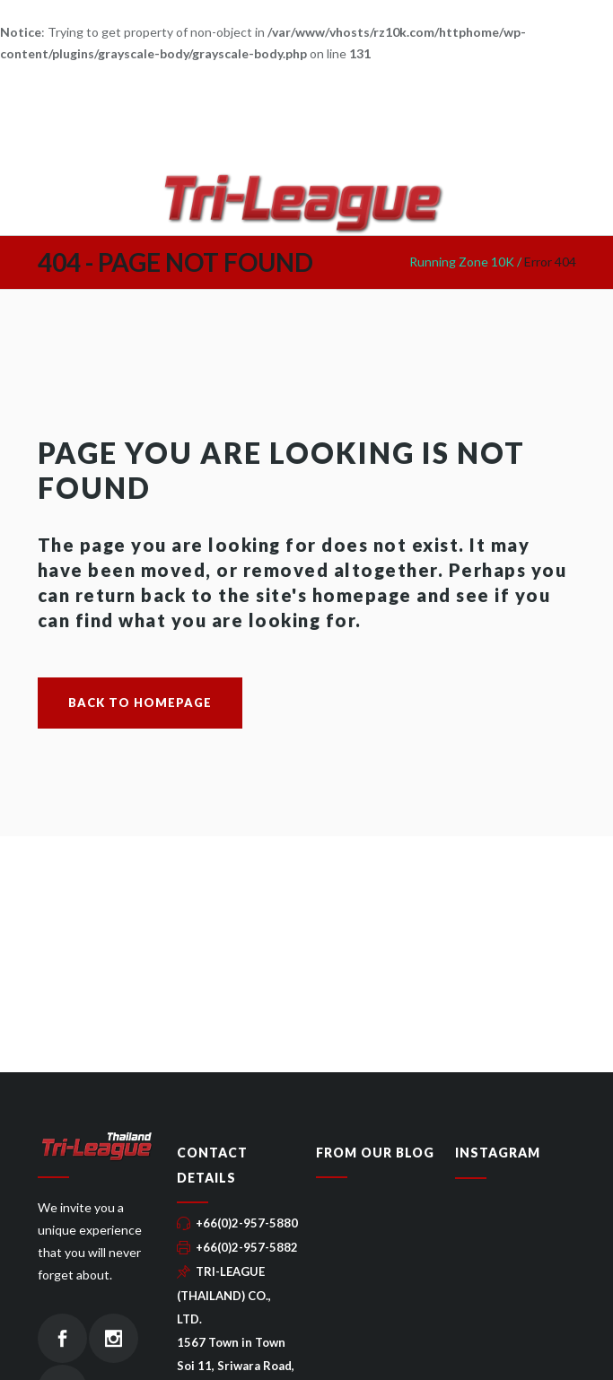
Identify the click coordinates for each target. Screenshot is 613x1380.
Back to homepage (140, 702)
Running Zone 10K (461, 261)
